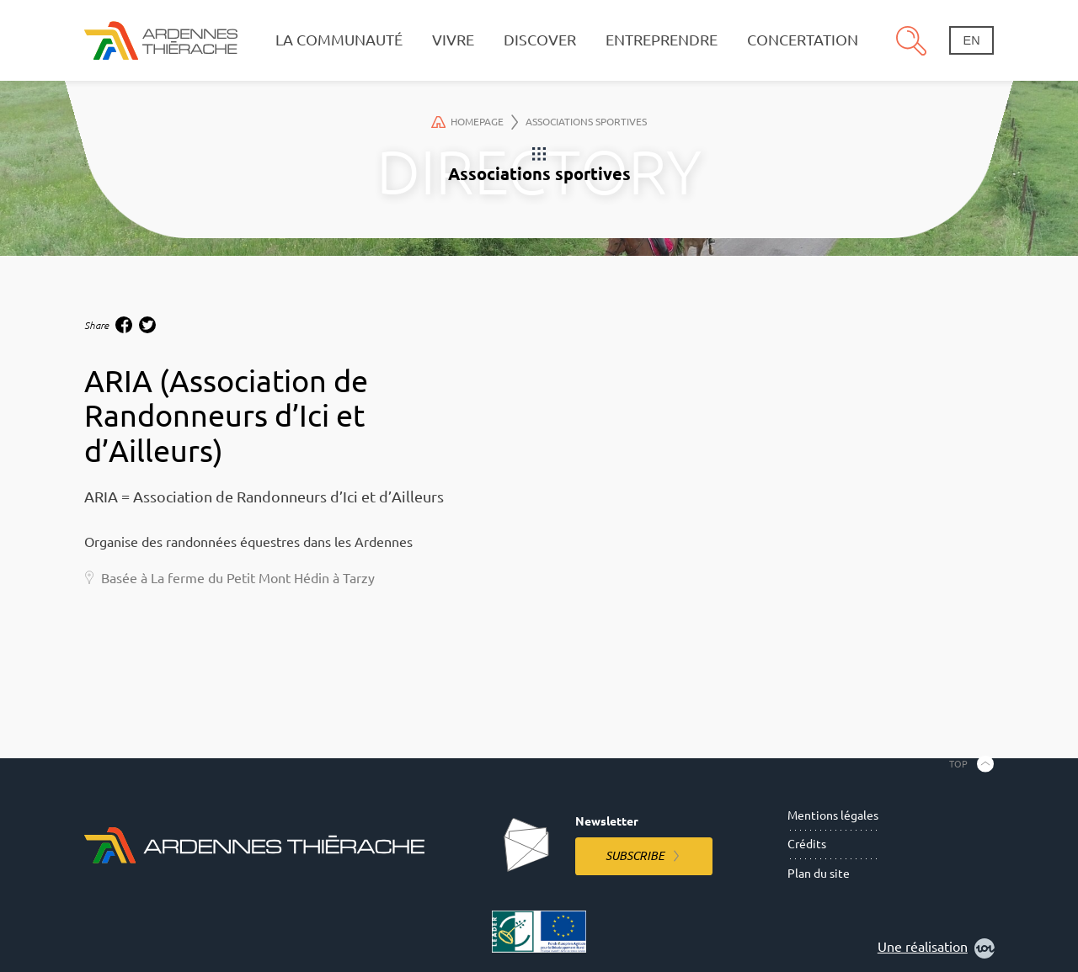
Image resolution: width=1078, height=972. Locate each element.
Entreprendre (662, 40)
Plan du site (818, 873)
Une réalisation (936, 948)
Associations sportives (586, 121)
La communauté (339, 40)
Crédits (806, 844)
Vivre (453, 40)
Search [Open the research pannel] (911, 40)
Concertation (802, 40)
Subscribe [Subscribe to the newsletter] (635, 856)
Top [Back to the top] (958, 763)
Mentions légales (832, 815)
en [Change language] (971, 40)
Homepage (475, 122)
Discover (540, 40)
